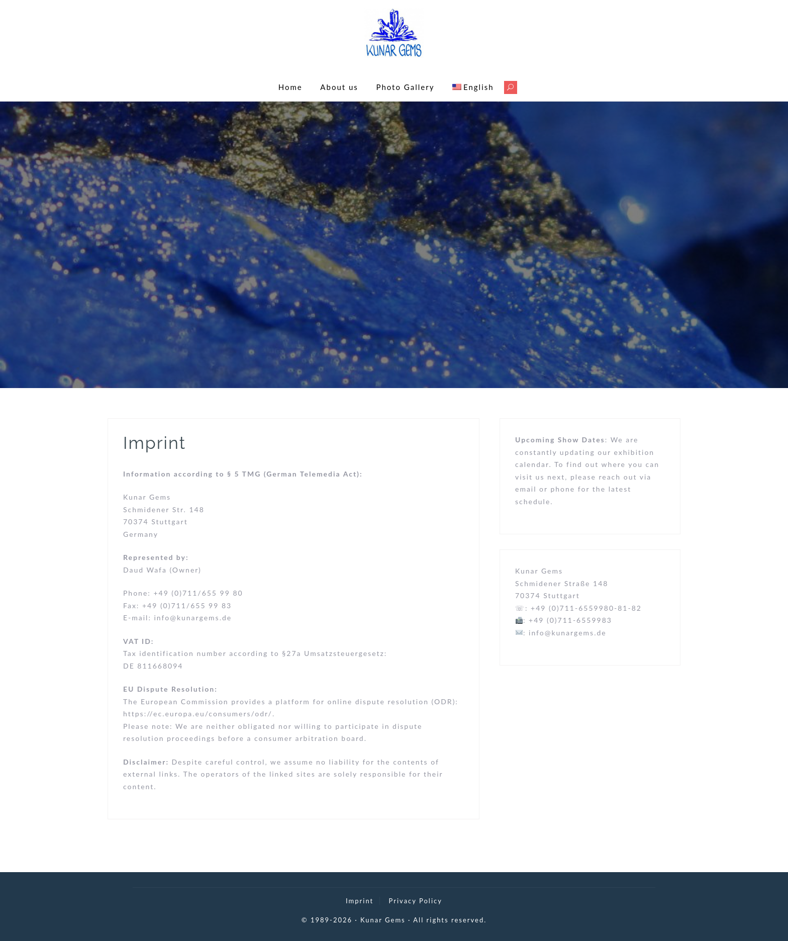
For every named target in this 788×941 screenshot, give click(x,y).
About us (339, 86)
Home (290, 86)
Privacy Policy (415, 901)
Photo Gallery (405, 86)
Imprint (359, 901)
